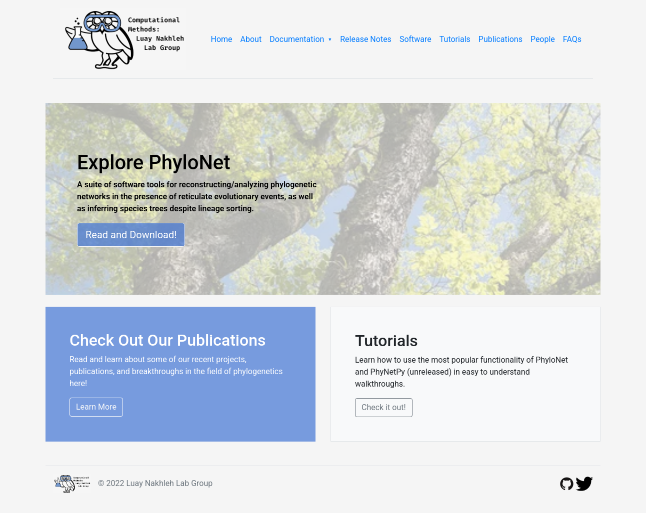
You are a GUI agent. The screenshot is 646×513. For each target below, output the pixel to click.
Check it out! (384, 407)
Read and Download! (131, 235)
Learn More (96, 407)
